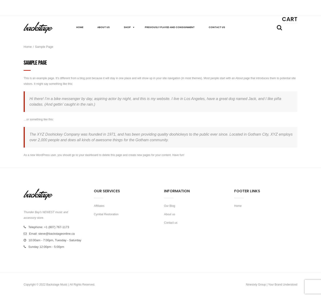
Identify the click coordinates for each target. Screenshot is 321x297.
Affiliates (99, 206)
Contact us (170, 222)
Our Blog (169, 206)
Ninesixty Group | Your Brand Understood (271, 284)
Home (28, 46)
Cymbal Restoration (106, 214)
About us (169, 214)
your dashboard (88, 155)
